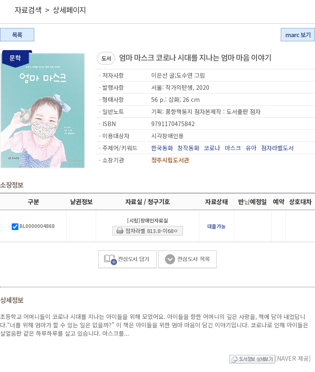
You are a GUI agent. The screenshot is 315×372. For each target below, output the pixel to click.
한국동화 (162, 148)
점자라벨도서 (277, 148)
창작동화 (188, 148)
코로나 (212, 148)
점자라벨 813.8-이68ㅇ (151, 231)
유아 (251, 148)
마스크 (233, 148)
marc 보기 (297, 34)
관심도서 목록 (187, 259)
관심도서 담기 (127, 259)
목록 (17, 34)
